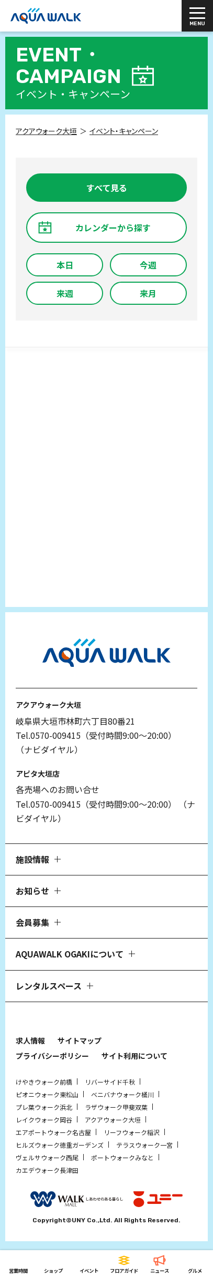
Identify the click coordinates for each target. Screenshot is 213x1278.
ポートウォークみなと (122, 1157)
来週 (65, 293)
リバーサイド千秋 (110, 1081)
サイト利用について (134, 1055)
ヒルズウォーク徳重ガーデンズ (60, 1144)
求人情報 (30, 1040)
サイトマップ (80, 1040)
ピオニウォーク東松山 (47, 1094)
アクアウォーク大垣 (113, 1119)
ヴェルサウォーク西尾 (47, 1157)
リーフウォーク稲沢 (132, 1132)
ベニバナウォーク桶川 (122, 1094)
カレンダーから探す (113, 227)
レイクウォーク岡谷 (44, 1119)
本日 (65, 265)
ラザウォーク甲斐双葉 (116, 1106)
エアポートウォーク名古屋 (53, 1132)
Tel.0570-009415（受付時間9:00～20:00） (96, 735)
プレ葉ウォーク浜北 (44, 1106)
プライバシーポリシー (52, 1055)
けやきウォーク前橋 (44, 1081)
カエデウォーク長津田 (47, 1170)
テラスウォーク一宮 (144, 1144)
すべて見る (106, 187)
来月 (148, 293)
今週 (148, 265)
